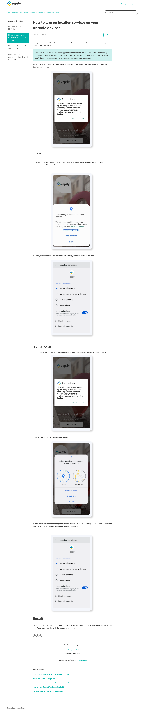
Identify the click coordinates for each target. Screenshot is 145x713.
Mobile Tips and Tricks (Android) (33, 12)
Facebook (34, 635)
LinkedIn (40, 635)
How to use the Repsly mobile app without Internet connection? (18, 57)
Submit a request (122, 4)
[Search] (121, 12)
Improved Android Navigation (14, 28)
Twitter (37, 635)
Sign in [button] (133, 4)
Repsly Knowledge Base (14, 12)
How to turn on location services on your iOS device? (52, 674)
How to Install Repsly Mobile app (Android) (18, 47)
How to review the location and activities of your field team (54, 683)
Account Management (52, 12)
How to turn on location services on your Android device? (17, 37)
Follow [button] (108, 35)
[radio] (67, 649)
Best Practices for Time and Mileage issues (48, 691)
